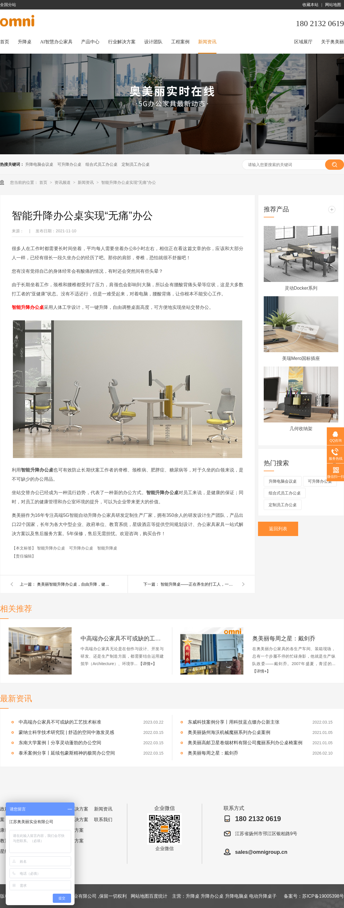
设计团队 (153, 41)
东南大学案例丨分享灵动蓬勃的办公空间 (60, 742)
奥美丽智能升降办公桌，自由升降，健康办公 (74, 584)
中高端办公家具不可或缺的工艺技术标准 (122, 638)
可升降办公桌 (69, 164)
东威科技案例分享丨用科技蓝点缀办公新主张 (234, 722)
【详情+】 (147, 663)
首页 (4, 41)
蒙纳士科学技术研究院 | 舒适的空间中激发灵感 (66, 732)
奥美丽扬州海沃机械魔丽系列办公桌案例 (229, 732)
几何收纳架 (301, 428)
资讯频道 (63, 182)
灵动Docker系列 (301, 288)
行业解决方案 (122, 41)
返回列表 (278, 528)
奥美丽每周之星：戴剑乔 (283, 638)
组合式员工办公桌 (101, 164)
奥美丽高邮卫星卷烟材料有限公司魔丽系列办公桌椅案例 (245, 742)
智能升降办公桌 (28, 307)
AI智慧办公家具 (56, 41)
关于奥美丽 (332, 41)
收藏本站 (310, 5)
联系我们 (103, 819)
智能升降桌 (107, 548)
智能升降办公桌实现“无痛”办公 (128, 182)
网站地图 (333, 5)
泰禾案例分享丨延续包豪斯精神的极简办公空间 (67, 753)
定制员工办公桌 (136, 164)
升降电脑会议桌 (39, 164)
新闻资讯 (207, 41)
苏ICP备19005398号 (323, 896)
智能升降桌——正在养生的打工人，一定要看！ (198, 584)
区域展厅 (303, 41)
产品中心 (90, 41)
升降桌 (25, 41)
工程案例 (180, 41)
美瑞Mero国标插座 (301, 358)
